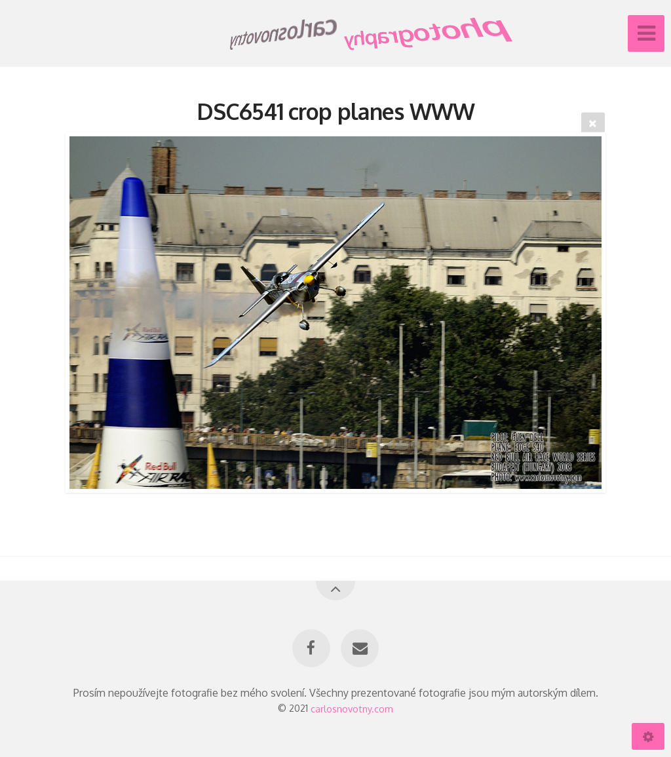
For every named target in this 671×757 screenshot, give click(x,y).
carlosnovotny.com (352, 708)
